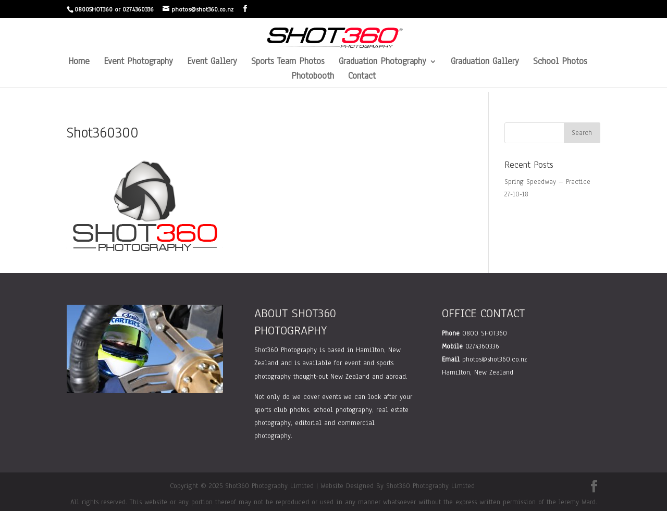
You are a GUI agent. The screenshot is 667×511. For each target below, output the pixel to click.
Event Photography (138, 62)
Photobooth (312, 77)
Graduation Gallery (485, 62)
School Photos (560, 62)
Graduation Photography (382, 62)
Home (79, 62)
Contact (362, 77)
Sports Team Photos (288, 62)
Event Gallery (212, 62)
